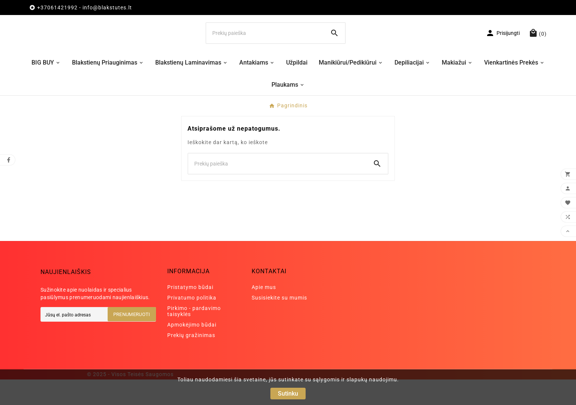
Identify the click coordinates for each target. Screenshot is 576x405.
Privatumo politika (191, 323)
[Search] (334, 45)
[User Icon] (503, 45)
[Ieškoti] (265, 46)
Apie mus (264, 313)
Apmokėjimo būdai (191, 350)
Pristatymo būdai (190, 313)
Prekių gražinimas (191, 361)
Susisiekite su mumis (279, 323)
